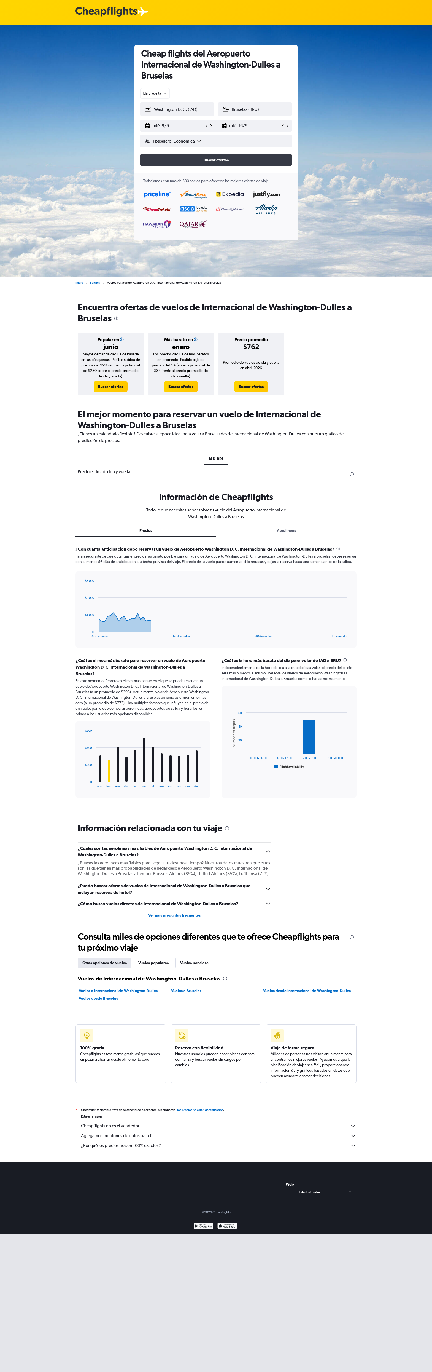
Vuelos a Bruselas (186, 990)
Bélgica (95, 283)
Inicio (79, 283)
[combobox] (155, 93)
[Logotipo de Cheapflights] (106, 12)
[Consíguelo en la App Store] (227, 1232)
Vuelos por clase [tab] (194, 963)
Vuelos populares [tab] (153, 963)
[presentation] (116, 318)
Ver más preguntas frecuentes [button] (174, 915)
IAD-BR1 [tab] (216, 459)
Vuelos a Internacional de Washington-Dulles (118, 990)
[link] (111, 386)
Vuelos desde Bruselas (98, 998)
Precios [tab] (145, 530)
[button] (174, 126)
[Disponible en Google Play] (203, 1232)
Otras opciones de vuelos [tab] (104, 963)
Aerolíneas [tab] (286, 530)
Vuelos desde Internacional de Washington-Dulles (307, 990)
